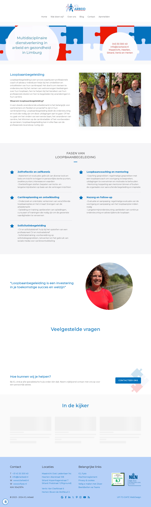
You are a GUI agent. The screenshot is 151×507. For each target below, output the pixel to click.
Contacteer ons (128, 380)
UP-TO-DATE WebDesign (129, 497)
